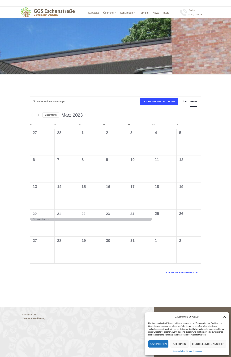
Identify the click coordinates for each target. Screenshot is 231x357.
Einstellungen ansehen (208, 344)
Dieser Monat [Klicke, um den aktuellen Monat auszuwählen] (50, 115)
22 (83, 214)
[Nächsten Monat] (38, 115)
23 (108, 214)
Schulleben (126, 12)
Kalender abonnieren (180, 272)
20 (35, 214)
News (156, 12)
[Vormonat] (32, 115)
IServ (166, 12)
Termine (144, 12)
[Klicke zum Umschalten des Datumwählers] (73, 115)
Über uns (108, 12)
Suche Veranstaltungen (159, 101)
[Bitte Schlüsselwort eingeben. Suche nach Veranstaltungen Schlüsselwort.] (85, 101)
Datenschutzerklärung (182, 351)
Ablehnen (179, 344)
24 (132, 214)
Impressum (198, 351)
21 (59, 214)
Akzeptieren (158, 344)
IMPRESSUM (29, 314)
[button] (224, 316)
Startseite (93, 12)
